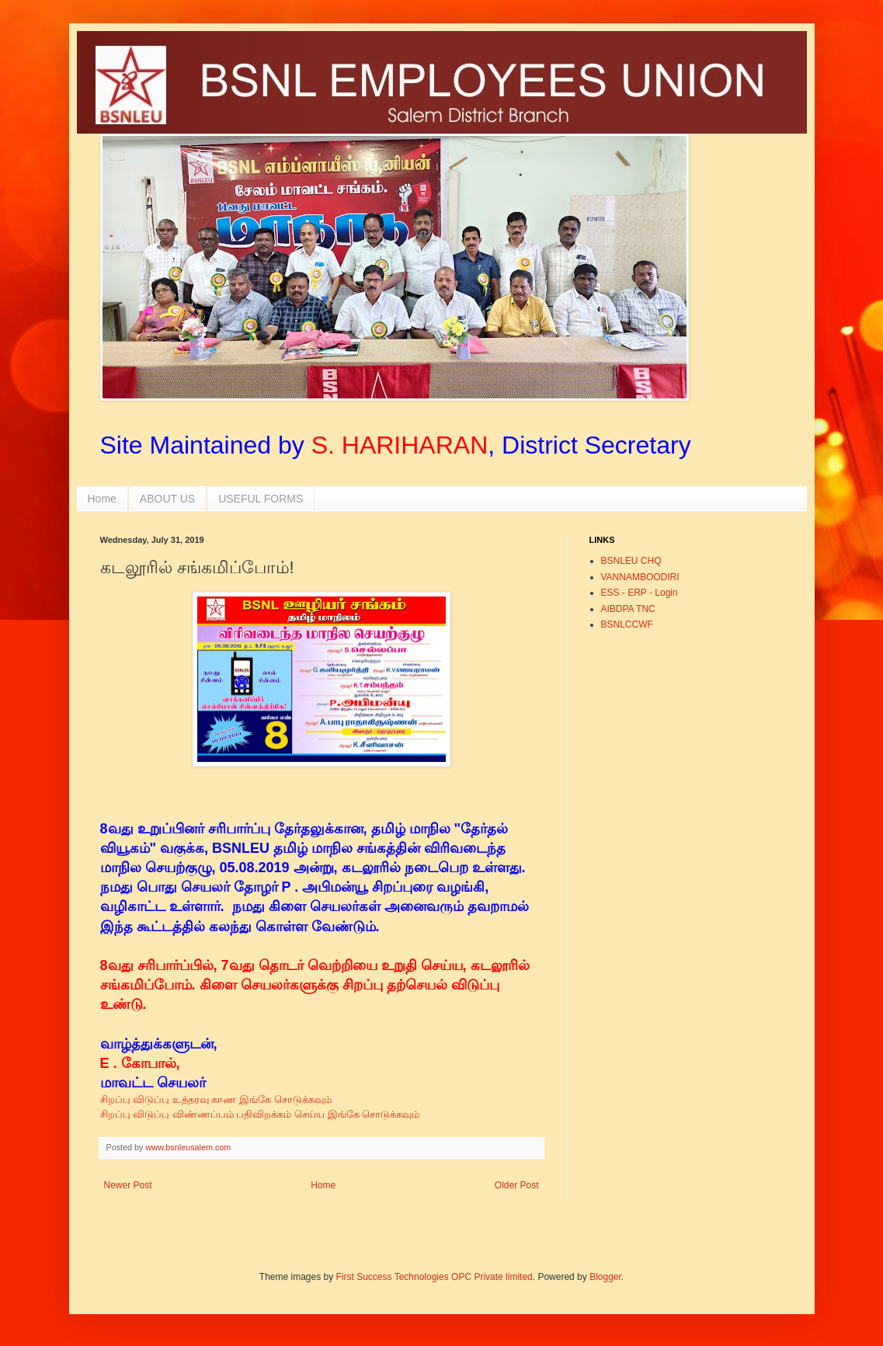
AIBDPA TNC (628, 608)
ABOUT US (167, 498)
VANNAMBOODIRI (640, 577)
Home (102, 498)
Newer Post (128, 1185)
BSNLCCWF (627, 624)
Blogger (605, 1276)
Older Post (517, 1185)
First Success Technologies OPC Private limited (434, 1276)
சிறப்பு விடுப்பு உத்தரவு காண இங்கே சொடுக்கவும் (216, 1099)
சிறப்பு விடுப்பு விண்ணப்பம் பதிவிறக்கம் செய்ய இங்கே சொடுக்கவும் (261, 1114)
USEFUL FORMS (260, 498)
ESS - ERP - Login (639, 592)
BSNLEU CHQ (631, 560)
